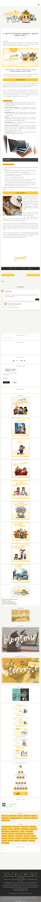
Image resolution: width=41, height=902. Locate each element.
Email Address (6, 374)
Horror (33, 815)
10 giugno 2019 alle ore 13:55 (12, 305)
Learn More (19, 901)
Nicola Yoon (11, 838)
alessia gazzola (5, 831)
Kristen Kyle (4, 833)
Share (15, 268)
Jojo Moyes (10, 840)
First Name (5, 378)
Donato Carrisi (16, 826)
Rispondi (37, 299)
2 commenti (29, 268)
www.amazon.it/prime (11, 189)
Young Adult (4, 820)
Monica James (32, 840)
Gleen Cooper (34, 838)
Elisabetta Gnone (25, 826)
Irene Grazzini (30, 833)
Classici (3, 815)
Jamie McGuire (33, 826)
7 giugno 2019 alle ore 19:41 (9, 292)
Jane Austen (4, 840)
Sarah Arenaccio (8, 291)
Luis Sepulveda (24, 840)
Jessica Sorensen (29, 831)
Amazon (12, 31)
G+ (19, 268)
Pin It (24, 268)
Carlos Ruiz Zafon (14, 831)
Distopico (11, 815)
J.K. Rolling (21, 831)
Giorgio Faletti (26, 838)
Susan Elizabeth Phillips (20, 833)
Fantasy (25, 815)
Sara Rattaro (11, 833)
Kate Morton (17, 840)
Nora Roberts (18, 838)
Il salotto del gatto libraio (10, 803)
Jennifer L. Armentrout (7, 826)
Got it (24, 901)
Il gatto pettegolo (26, 31)
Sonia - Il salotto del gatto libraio (14, 304)
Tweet (10, 268)
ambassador (17, 31)
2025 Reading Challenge (9, 801)
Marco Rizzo (4, 838)
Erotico (19, 815)
